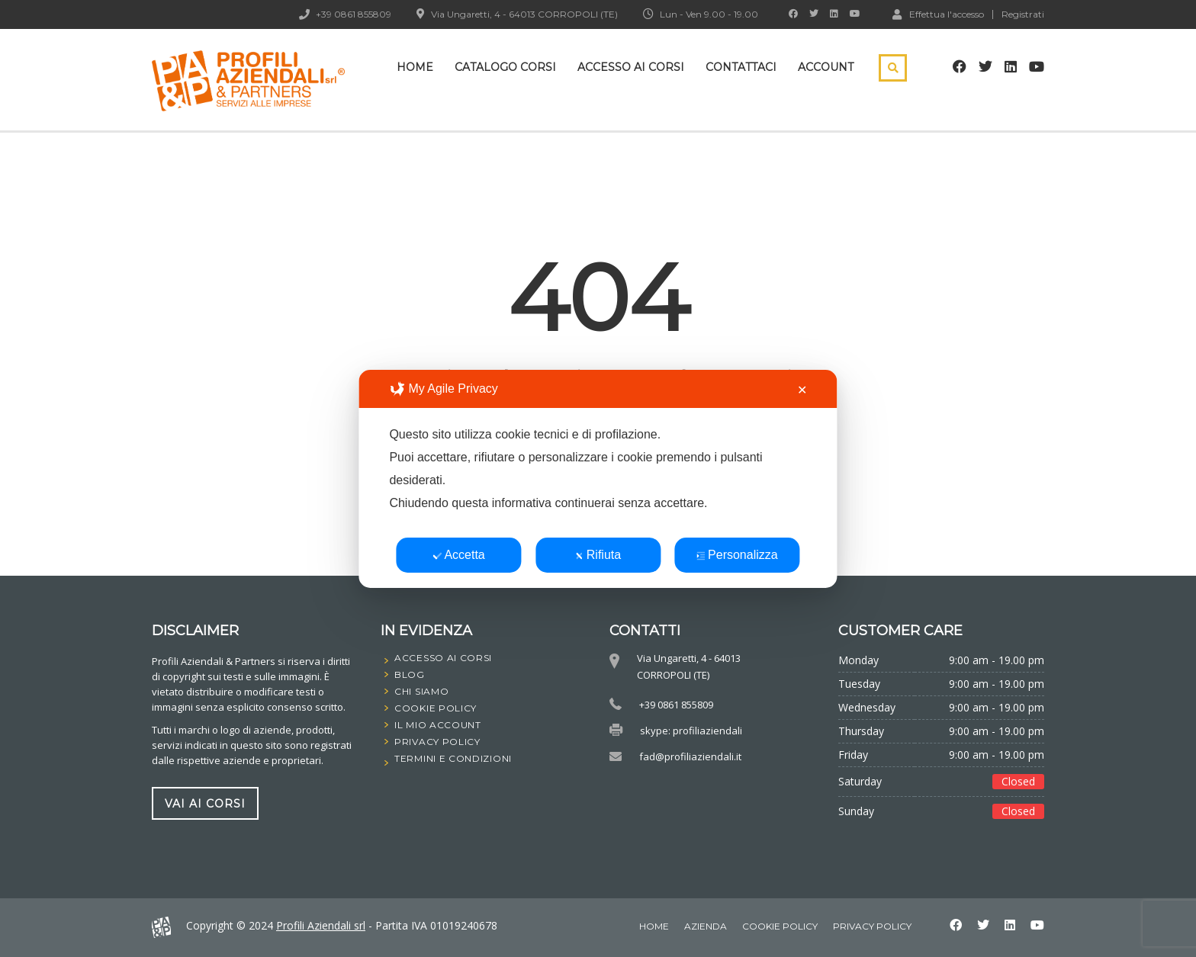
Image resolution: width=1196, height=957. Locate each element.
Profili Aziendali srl (320, 925)
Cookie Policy (780, 926)
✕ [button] (802, 390)
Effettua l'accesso (938, 13)
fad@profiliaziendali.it (690, 756)
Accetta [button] (458, 554)
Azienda (705, 926)
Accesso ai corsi (630, 67)
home (654, 926)
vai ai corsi (205, 804)
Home (415, 67)
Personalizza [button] (737, 554)
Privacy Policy (872, 926)
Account (826, 67)
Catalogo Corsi (505, 67)
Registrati (1022, 14)
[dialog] (597, 479)
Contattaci (741, 67)
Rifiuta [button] (598, 554)
